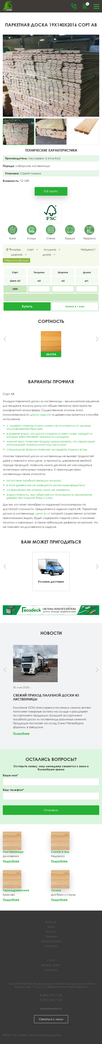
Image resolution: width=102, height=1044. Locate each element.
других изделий (40, 414)
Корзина (87, 4)
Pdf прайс (51, 191)
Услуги (51, 931)
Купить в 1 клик (75, 306)
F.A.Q (51, 960)
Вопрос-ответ (51, 965)
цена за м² (42, 513)
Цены (51, 926)
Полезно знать (51, 941)
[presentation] (5, 339)
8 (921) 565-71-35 (51, 1000)
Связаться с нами (51, 1019)
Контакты (51, 946)
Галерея (51, 936)
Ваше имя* (10, 775)
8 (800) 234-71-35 (51, 995)
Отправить (51, 810)
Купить (27, 306)
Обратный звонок (74, 6)
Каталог (51, 921)
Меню (96, 6)
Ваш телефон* (13, 789)
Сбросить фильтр (16, 260)
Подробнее (21, 733)
